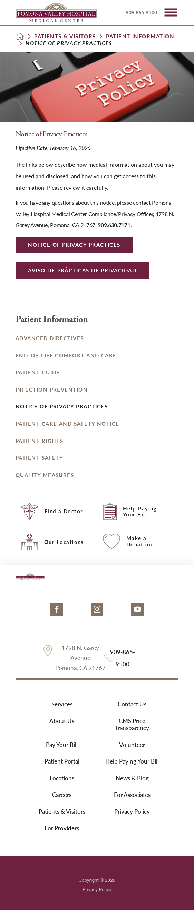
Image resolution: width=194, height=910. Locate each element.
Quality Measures (45, 475)
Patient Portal (62, 761)
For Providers (62, 828)
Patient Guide (38, 372)
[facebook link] (56, 609)
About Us (61, 721)
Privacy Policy (132, 811)
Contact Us (132, 704)
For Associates (132, 794)
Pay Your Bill (62, 744)
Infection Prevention (52, 389)
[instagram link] (97, 609)
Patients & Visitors (65, 36)
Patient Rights (39, 440)
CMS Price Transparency (132, 724)
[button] (170, 12)
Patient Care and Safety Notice (67, 423)
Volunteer (132, 744)
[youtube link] (137, 609)
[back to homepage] (20, 36)
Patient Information (140, 36)
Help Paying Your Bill (132, 761)
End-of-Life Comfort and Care (66, 355)
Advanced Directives (50, 338)
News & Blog (132, 778)
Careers (61, 794)
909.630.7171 (114, 225)
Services (61, 704)
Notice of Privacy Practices (62, 406)
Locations (62, 778)
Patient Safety (39, 457)
